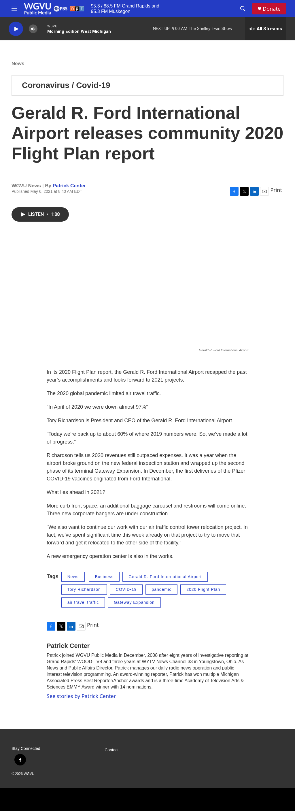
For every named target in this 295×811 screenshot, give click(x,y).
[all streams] (265, 28)
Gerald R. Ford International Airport (165, 576)
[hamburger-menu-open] (14, 8)
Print (276, 189)
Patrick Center (69, 185)
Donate (272, 9)
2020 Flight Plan (203, 589)
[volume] (33, 28)
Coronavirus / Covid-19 (66, 85)
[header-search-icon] (242, 8)
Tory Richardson (84, 589)
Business (104, 576)
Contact (111, 750)
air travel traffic (83, 602)
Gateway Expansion (134, 602)
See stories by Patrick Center (81, 696)
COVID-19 (126, 589)
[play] (15, 29)
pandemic (161, 589)
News (18, 63)
